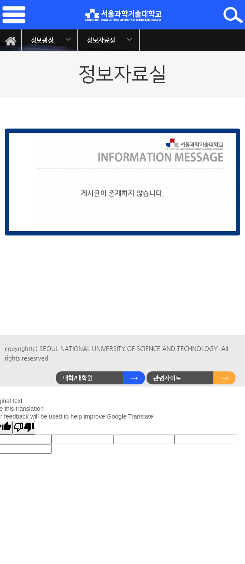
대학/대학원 (77, 377)
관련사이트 (167, 377)
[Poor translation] (24, 428)
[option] (50, 40)
